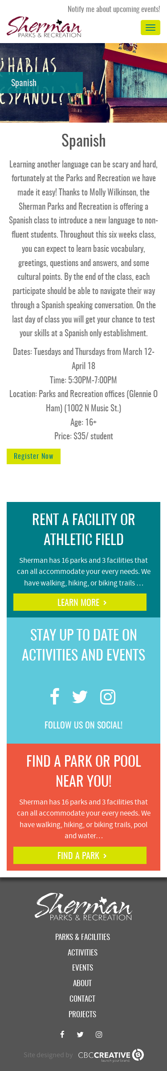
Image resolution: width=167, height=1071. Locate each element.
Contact (82, 999)
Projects (82, 1015)
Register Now (33, 456)
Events (82, 968)
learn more (78, 603)
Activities (83, 953)
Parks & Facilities (82, 937)
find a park (78, 856)
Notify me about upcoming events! (114, 9)
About (82, 983)
